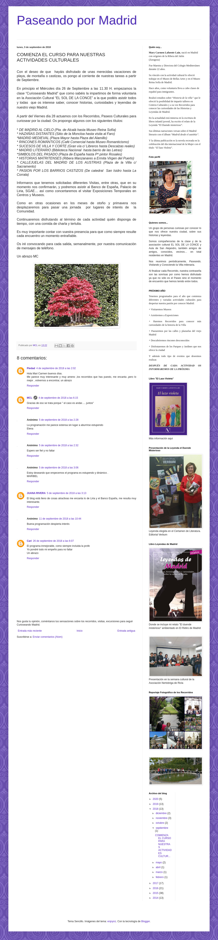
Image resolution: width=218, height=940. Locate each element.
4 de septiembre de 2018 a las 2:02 (56, 368)
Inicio (80, 630)
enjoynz (111, 921)
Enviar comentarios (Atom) (47, 636)
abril (158, 867)
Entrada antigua (126, 630)
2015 (156, 893)
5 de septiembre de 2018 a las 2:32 (58, 445)
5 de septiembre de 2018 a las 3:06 (58, 467)
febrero (160, 877)
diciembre (161, 813)
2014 (156, 897)
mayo (159, 862)
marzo (160, 872)
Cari (29, 540)
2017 (156, 883)
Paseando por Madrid (77, 20)
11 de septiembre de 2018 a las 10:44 (60, 518)
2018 (156, 808)
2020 (156, 799)
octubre (160, 822)
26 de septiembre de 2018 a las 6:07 (53, 540)
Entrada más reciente (30, 630)
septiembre (162, 827)
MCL (29, 397)
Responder (33, 385)
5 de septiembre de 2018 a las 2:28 (58, 419)
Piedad (31, 368)
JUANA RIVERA (36, 493)
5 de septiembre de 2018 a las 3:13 (66, 493)
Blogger (145, 921)
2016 (156, 888)
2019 (156, 804)
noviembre (162, 818)
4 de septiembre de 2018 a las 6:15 (58, 397)
